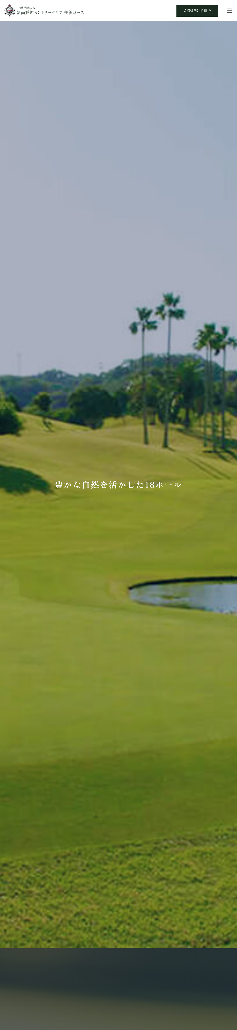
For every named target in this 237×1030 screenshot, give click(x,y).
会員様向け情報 (195, 10)
